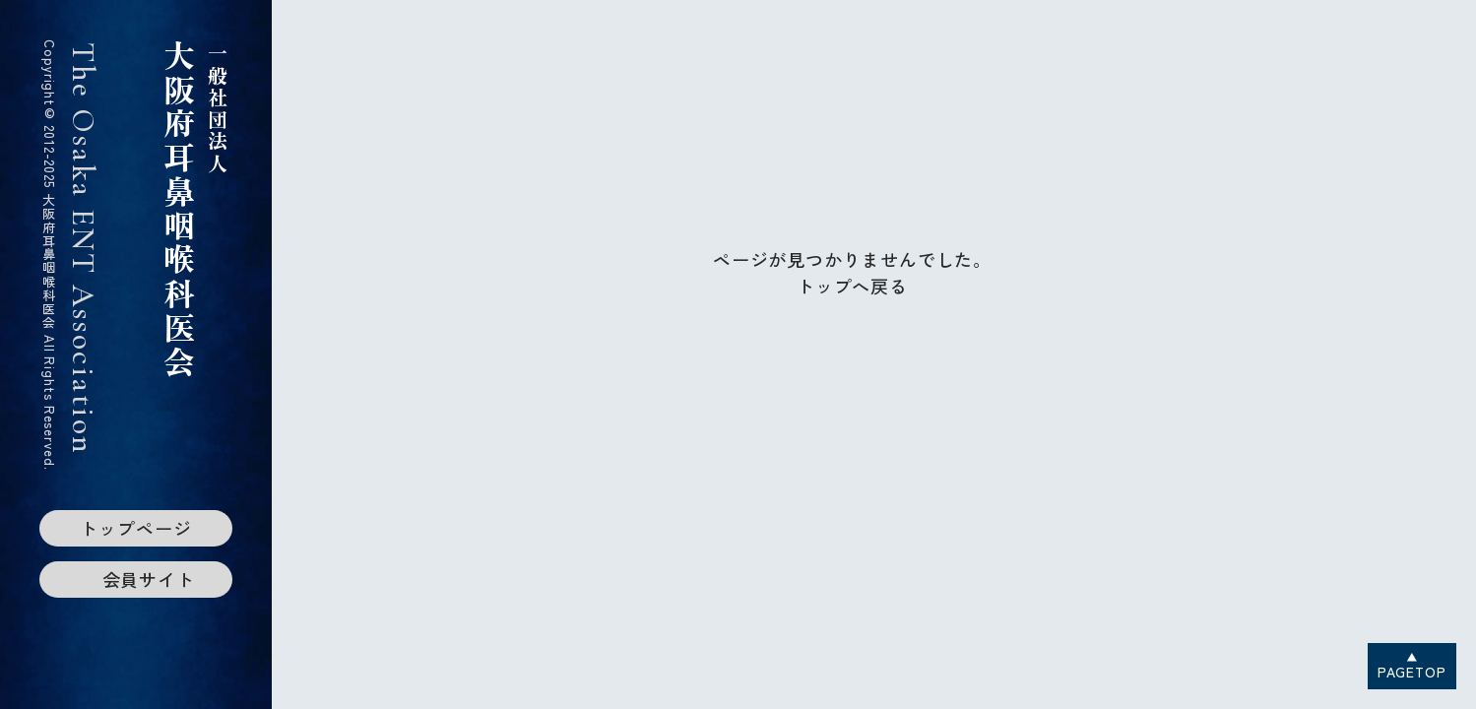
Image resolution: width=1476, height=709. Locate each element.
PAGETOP (1412, 671)
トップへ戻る (852, 285)
